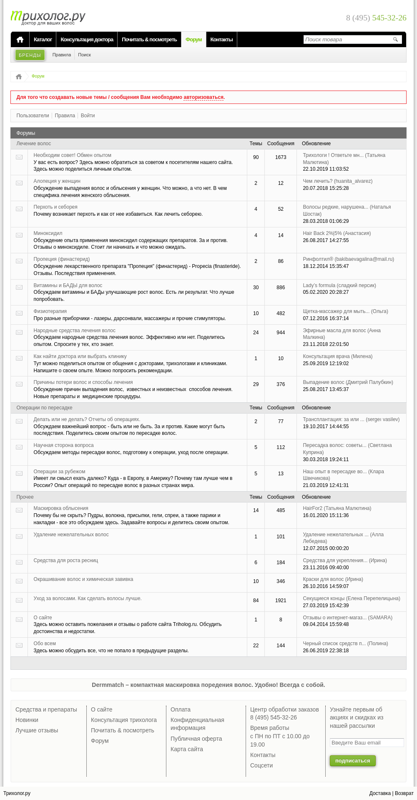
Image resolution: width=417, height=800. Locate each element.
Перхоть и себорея (56, 207)
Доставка (380, 793)
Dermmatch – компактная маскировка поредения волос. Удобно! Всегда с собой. (208, 684)
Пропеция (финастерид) (62, 259)
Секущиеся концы (351, 598)
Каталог (43, 39)
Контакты (222, 39)
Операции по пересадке (44, 408)
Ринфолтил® (348, 259)
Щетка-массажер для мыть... (345, 311)
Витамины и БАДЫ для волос (68, 285)
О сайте (43, 618)
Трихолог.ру (16, 793)
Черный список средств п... (345, 643)
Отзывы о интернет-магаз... (347, 618)
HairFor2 (337, 508)
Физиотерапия (50, 311)
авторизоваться (203, 97)
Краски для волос (333, 579)
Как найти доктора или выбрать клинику (80, 356)
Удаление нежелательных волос (71, 535)
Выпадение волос (348, 382)
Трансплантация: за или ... (351, 419)
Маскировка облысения (61, 508)
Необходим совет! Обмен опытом (72, 155)
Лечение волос (33, 143)
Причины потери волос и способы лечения (83, 382)
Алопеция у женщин (57, 181)
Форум (193, 39)
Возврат (404, 793)
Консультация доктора (86, 39)
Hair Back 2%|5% (337, 233)
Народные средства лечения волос (75, 330)
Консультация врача (337, 356)
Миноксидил (48, 233)
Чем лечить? (337, 181)
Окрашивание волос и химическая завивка (83, 579)
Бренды (30, 55)
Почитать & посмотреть (149, 39)
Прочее (24, 497)
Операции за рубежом (59, 471)
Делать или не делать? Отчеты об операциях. (87, 419)
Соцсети (261, 765)
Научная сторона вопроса (64, 445)
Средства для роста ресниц (66, 560)
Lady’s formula (339, 285)
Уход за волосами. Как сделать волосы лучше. (88, 598)
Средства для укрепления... (345, 560)
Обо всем (45, 643)
